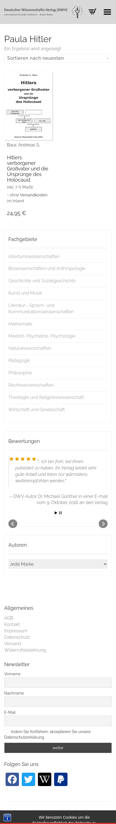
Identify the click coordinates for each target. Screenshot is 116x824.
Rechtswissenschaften (31, 385)
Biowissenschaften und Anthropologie (46, 268)
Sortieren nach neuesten (58, 58)
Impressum (15, 630)
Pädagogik (19, 360)
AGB (8, 618)
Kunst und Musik (25, 293)
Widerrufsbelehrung (25, 650)
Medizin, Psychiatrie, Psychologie (42, 336)
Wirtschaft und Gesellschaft (36, 409)
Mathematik (20, 324)
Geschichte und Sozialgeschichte (42, 280)
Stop (60, 512)
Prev (12, 523)
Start (56, 512)
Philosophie (20, 372)
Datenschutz (17, 637)
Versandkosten (34, 194)
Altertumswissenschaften (34, 256)
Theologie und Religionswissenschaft (46, 397)
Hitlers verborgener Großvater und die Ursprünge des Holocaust (27, 168)
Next (103, 523)
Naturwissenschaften (29, 348)
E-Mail (10, 712)
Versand (12, 643)
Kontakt (12, 624)
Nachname (14, 693)
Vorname (12, 674)
